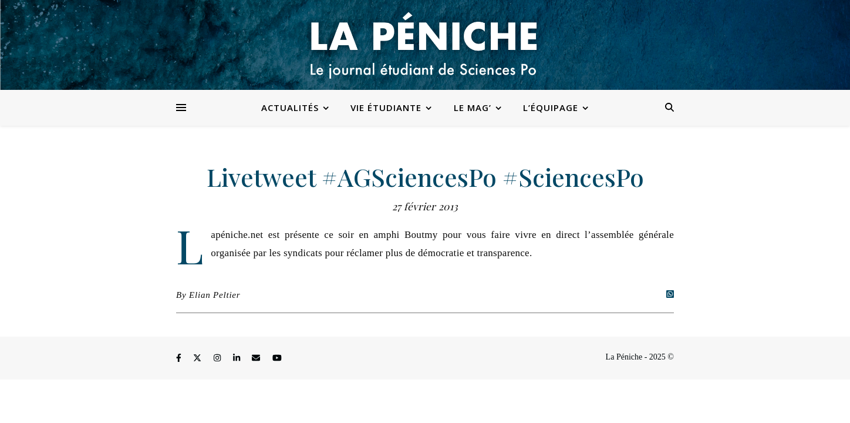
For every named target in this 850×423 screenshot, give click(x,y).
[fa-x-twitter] (198, 358)
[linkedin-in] (237, 358)
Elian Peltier (214, 295)
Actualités (290, 107)
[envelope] (257, 358)
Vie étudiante (385, 107)
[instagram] (218, 358)
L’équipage (550, 107)
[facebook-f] (179, 358)
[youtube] (277, 358)
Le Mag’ (472, 107)
